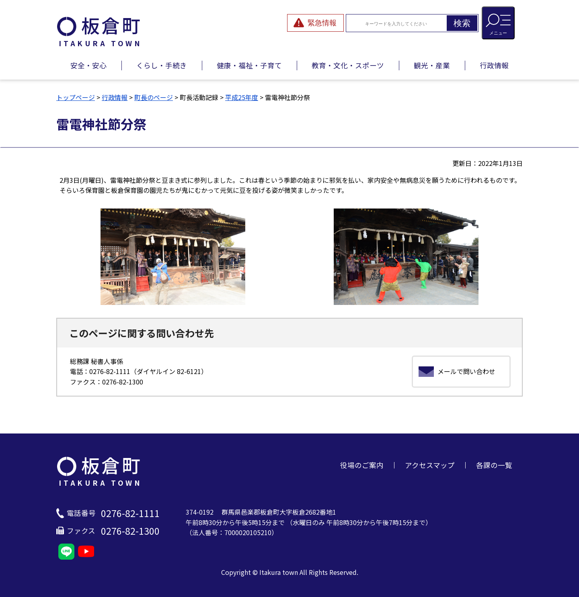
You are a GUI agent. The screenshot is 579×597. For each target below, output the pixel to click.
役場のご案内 (362, 465)
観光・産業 (432, 65)
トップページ (75, 97)
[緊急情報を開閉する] (315, 23)
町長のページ (153, 97)
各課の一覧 (494, 465)
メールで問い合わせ (466, 371)
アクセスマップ (430, 465)
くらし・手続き (161, 65)
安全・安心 (88, 65)
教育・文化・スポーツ (348, 65)
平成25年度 (241, 97)
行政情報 (494, 65)
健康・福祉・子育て (249, 65)
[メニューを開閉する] (498, 22)
